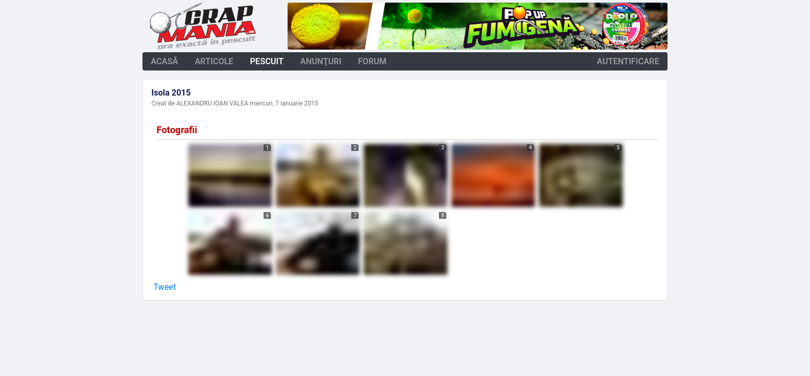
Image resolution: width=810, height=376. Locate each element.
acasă (164, 61)
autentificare (628, 61)
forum (372, 61)
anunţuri (320, 61)
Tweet (164, 287)
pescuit (266, 61)
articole (214, 61)
